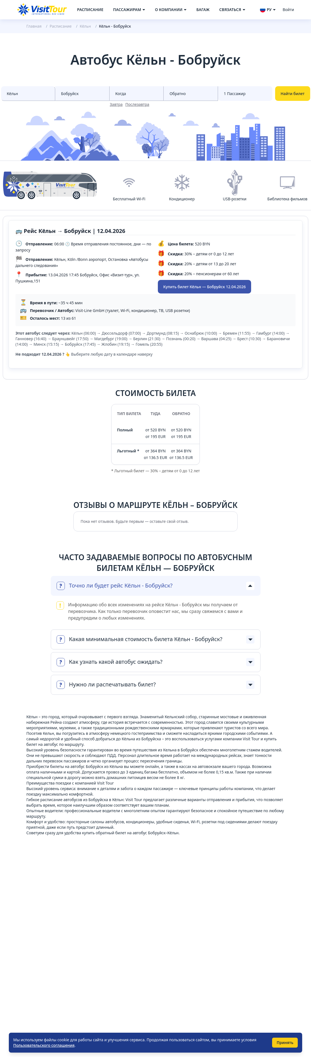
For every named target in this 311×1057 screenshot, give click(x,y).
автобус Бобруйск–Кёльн (156, 832)
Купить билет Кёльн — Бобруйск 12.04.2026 (204, 286)
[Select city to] (82, 93)
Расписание (90, 9)
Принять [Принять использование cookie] (285, 1042)
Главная (34, 26)
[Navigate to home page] (42, 9)
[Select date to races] (191, 93)
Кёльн (85, 26)
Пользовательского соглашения (44, 1045)
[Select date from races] (137, 93)
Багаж (202, 9)
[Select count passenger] (245, 93)
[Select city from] (28, 93)
